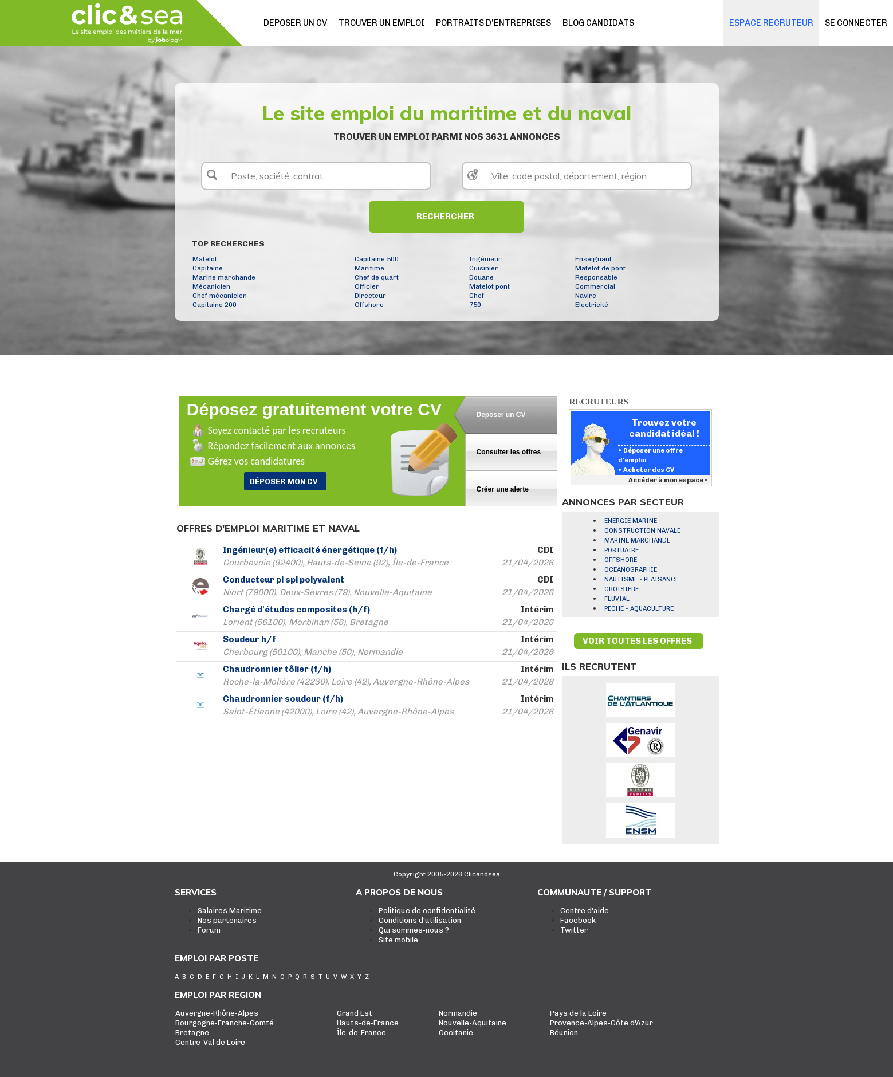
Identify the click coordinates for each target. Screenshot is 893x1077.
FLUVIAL (617, 599)
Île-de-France (361, 1032)
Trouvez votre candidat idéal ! (664, 428)
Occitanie (456, 1032)
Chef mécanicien (219, 296)
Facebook (578, 920)
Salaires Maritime (230, 910)
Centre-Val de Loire (210, 1042)
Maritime (369, 268)
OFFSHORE (620, 560)
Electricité (591, 305)
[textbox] (316, 176)
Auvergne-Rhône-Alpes (216, 1013)
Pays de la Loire (578, 1013)
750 (475, 305)
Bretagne (192, 1032)
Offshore (369, 305)
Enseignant (593, 259)
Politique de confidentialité (427, 910)
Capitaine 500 (377, 259)
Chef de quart (377, 277)
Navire (585, 296)
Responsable (596, 277)
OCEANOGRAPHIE (630, 569)
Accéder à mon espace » (668, 480)
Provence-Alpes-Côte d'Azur (601, 1023)
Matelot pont (489, 286)
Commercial (595, 286)
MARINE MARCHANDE (637, 540)
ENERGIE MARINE (630, 521)
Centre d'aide (584, 910)
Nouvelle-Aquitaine (472, 1023)
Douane (481, 277)
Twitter (574, 930)
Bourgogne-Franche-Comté (224, 1023)
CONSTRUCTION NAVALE (642, 530)
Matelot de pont (600, 268)
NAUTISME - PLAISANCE (641, 579)
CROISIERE (621, 589)
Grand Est (354, 1013)
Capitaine (207, 268)
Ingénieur (485, 259)
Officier (367, 286)
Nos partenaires (227, 920)
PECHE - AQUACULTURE (639, 608)
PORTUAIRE (621, 550)
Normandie (458, 1013)
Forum (209, 930)
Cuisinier (483, 268)
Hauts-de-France (368, 1023)
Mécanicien (211, 286)
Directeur (370, 296)
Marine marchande (223, 277)
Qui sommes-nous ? (414, 930)
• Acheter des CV (646, 470)
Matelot (204, 259)
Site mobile (398, 940)
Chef (476, 296)
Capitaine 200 (214, 305)
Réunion (564, 1032)
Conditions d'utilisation (420, 920)
